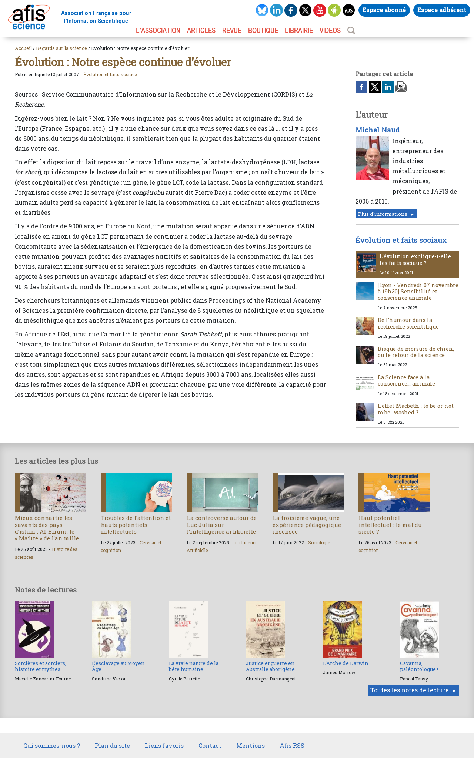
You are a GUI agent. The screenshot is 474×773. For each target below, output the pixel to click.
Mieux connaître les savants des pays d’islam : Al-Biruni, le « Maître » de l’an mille (47, 528)
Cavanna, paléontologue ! (419, 666)
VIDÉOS (330, 30)
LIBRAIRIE (299, 30)
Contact (209, 745)
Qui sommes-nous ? (51, 745)
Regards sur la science (61, 48)
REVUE (231, 30)
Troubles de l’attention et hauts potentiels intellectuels (136, 524)
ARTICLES (201, 30)
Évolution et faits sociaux (110, 74)
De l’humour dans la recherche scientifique (408, 323)
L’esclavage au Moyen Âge (118, 666)
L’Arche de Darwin (345, 663)
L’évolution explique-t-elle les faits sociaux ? (415, 259)
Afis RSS (292, 745)
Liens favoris (164, 745)
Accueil (23, 48)
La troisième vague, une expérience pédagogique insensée (307, 524)
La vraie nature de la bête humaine (193, 666)
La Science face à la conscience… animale (406, 380)
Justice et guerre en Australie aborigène (270, 666)
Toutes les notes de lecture (409, 690)
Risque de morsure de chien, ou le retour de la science (416, 352)
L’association (158, 30)
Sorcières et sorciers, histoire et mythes (40, 666)
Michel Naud (378, 129)
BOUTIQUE (263, 30)
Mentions (250, 745)
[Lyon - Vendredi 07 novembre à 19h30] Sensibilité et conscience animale (418, 292)
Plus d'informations (382, 214)
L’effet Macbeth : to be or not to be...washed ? (416, 409)
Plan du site (112, 745)
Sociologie (319, 542)
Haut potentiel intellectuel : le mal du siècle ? (390, 524)
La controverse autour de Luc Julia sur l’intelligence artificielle (222, 524)
